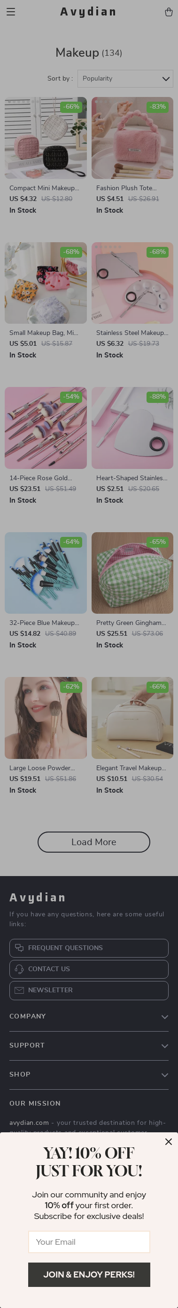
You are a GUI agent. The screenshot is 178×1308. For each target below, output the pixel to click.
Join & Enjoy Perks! (89, 1274)
